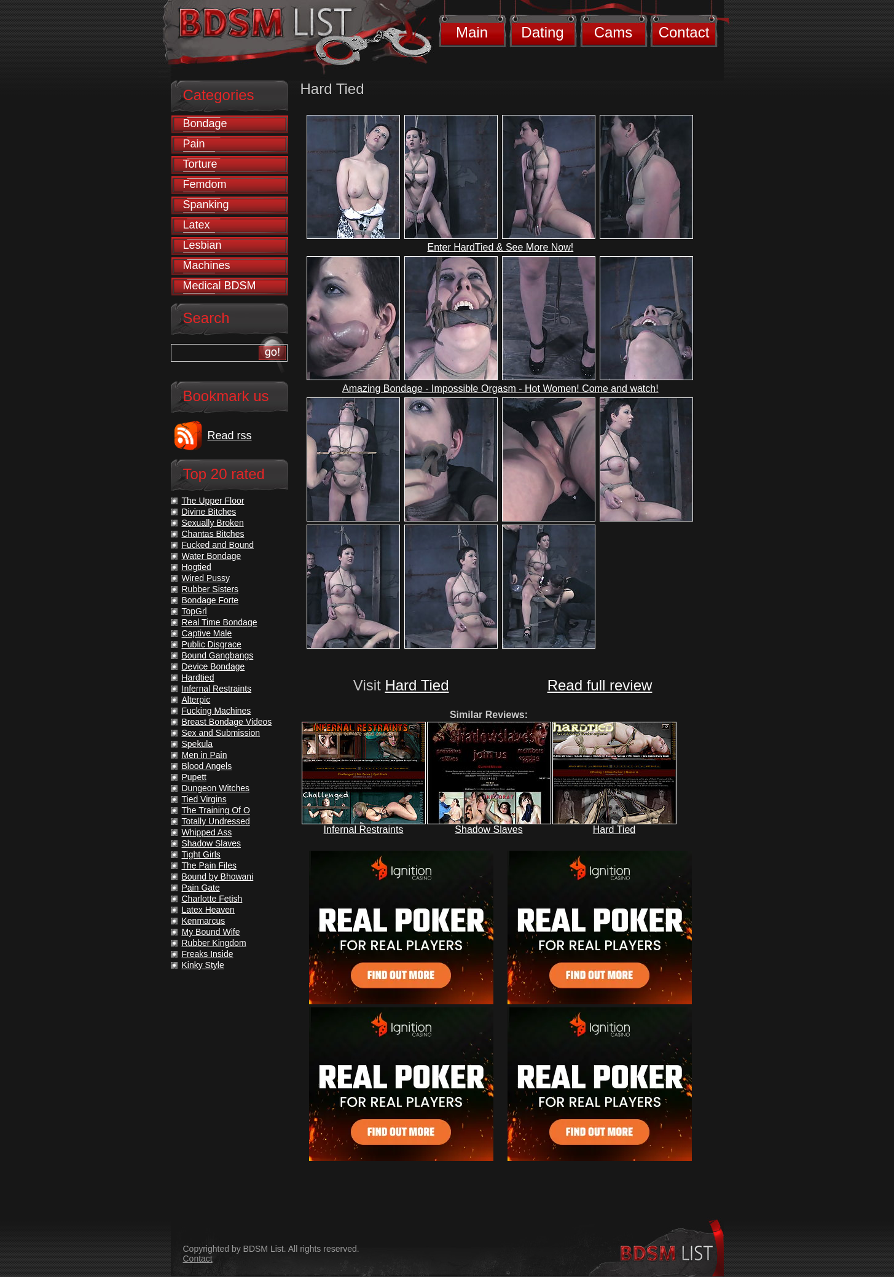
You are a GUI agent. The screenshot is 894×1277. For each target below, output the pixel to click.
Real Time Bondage (219, 622)
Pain (194, 144)
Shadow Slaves (488, 829)
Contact (684, 32)
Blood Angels (207, 766)
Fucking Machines (216, 711)
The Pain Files (209, 865)
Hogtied (196, 567)
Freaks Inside (207, 954)
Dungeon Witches (216, 788)
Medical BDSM (219, 285)
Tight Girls (201, 854)
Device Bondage (213, 666)
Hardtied (198, 677)
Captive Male (207, 633)
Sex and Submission (221, 733)
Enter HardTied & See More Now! (500, 247)
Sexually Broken (213, 523)
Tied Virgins (204, 799)
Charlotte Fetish (212, 899)
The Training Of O (216, 810)
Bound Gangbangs (218, 655)
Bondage (205, 123)
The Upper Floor (213, 501)
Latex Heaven (208, 910)
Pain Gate (201, 887)
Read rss (230, 435)
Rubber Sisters (210, 589)
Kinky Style (203, 965)
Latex (196, 225)
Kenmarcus (203, 921)
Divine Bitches (209, 512)
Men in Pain (204, 755)
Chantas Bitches (213, 534)
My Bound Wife (211, 932)
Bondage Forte (210, 600)
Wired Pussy (206, 578)
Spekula (197, 744)
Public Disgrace (211, 644)
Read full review (600, 685)
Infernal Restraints (364, 829)
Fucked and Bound (218, 545)
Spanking (206, 204)
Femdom (205, 184)
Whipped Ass (207, 832)
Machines (206, 265)
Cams (613, 32)
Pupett (194, 777)
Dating (542, 32)
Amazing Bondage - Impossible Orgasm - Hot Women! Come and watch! (500, 388)
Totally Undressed (216, 821)
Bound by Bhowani (218, 876)
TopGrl (194, 611)
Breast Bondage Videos (227, 722)
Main (472, 32)
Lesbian (202, 245)
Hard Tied (417, 685)
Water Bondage (211, 556)
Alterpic (196, 700)
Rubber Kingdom (214, 943)
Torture (200, 164)
